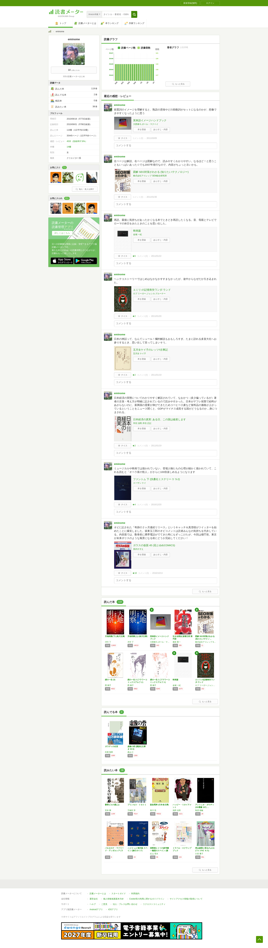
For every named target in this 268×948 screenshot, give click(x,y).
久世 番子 (199, 854)
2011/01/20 (156, 316)
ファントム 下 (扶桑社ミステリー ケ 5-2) (156, 479)
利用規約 (135, 894)
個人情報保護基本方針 (113, 899)
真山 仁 (131, 752)
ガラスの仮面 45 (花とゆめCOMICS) (154, 545)
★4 (134, 504)
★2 (134, 316)
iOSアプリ (113, 909)
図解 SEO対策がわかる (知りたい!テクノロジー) (161, 171)
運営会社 (94, 899)
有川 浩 (153, 810)
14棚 (69, 147)
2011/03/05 (152, 138)
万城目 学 (132, 810)
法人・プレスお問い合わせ (125, 904)
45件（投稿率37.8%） (77, 141)
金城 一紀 (137, 234)
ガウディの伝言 (111, 746)
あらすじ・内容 (160, 129)
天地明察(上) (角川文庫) (138, 636)
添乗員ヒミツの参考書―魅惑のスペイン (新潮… (159, 850)
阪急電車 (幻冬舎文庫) (159, 805)
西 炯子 (108, 685)
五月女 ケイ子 (139, 353)
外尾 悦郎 (109, 752)
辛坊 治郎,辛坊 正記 (142, 423)
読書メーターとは (98, 894)
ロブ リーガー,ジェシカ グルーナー (149, 293)
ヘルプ (93, 904)
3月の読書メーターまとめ (74, 76)
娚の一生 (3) (110, 680)
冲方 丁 (108, 642)
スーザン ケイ (139, 483)
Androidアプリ (96, 909)
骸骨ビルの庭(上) (112, 805)
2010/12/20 (156, 505)
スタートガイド (118, 894)
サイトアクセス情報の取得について (186, 899)
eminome (119, 104)
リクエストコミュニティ (154, 904)
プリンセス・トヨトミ (137, 805)
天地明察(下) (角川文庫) (115, 636)
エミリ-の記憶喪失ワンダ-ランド (152, 289)
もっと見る (178, 84)
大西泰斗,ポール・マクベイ (145, 124)
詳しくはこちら (62, 233)
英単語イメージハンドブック (149, 120)
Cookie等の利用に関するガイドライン (146, 899)
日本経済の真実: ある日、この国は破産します (159, 419)
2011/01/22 (156, 256)
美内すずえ (138, 549)
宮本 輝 (108, 810)
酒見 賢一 (177, 642)
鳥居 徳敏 (199, 810)
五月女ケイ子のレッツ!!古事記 (150, 349)
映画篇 (137, 230)
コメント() (137, 138)
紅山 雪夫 (154, 854)
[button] (134, 14)
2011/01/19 (156, 375)
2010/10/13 (157, 573)
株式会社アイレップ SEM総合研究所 (150, 176)
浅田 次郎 (177, 810)
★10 (134, 573)
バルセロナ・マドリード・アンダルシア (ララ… (114, 850)
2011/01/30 (152, 197)
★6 (134, 256)
